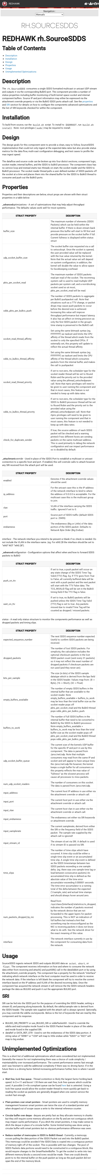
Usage (8, 68)
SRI (8, 104)
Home (85, 3)
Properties (10, 65)
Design (8, 62)
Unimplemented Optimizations (20, 71)
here (64, 1085)
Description (11, 55)
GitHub (95, 3)
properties (87, 101)
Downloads (90, 3)
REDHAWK (11, 3)
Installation (11, 58)
